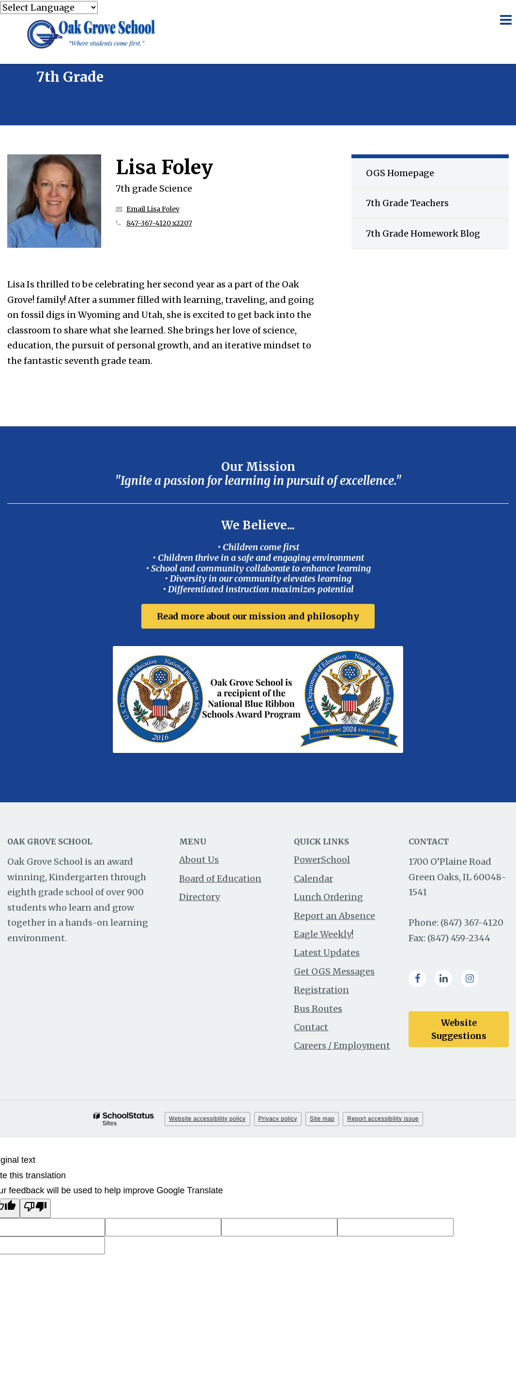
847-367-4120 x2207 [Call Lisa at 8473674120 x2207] (159, 223)
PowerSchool (322, 859)
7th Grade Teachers (407, 203)
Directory (199, 896)
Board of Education (220, 878)
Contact (311, 1027)
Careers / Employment (342, 1045)
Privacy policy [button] (277, 1118)
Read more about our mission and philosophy (258, 616)
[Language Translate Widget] (49, 7)
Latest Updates (327, 952)
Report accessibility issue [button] (383, 1118)
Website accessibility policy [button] (207, 1118)
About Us (199, 859)
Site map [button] (322, 1118)
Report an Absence (334, 915)
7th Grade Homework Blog (423, 233)
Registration (321, 989)
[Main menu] (505, 19)
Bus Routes (318, 1008)
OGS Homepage (400, 173)
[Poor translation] (35, 1208)
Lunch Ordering (328, 896)
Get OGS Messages (334, 971)
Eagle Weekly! (323, 934)
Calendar (313, 878)
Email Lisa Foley (153, 209)
